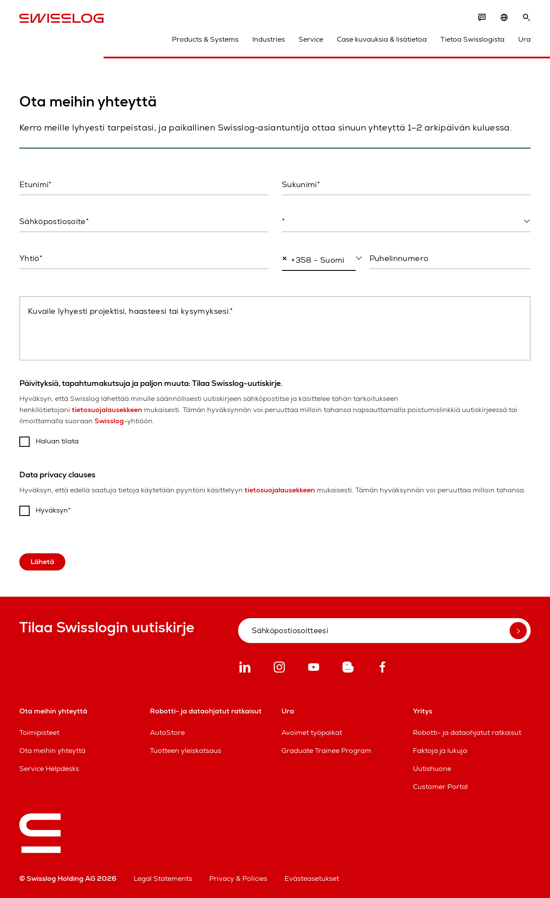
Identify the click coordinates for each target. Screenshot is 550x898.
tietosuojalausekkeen (107, 409)
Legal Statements (163, 878)
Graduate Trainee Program (326, 750)
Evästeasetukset (311, 878)
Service (311, 39)
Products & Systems (205, 39)
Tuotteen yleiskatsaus (185, 750)
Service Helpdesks (49, 768)
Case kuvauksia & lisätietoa (382, 39)
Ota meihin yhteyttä (52, 750)
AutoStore (167, 732)
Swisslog (109, 420)
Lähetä (42, 561)
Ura (524, 39)
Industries (268, 39)
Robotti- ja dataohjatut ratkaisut (467, 732)
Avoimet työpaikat (311, 732)
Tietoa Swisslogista (472, 39)
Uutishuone (432, 768)
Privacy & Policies (238, 878)
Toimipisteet (39, 732)
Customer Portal (440, 786)
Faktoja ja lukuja (440, 750)
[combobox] (406, 222)
